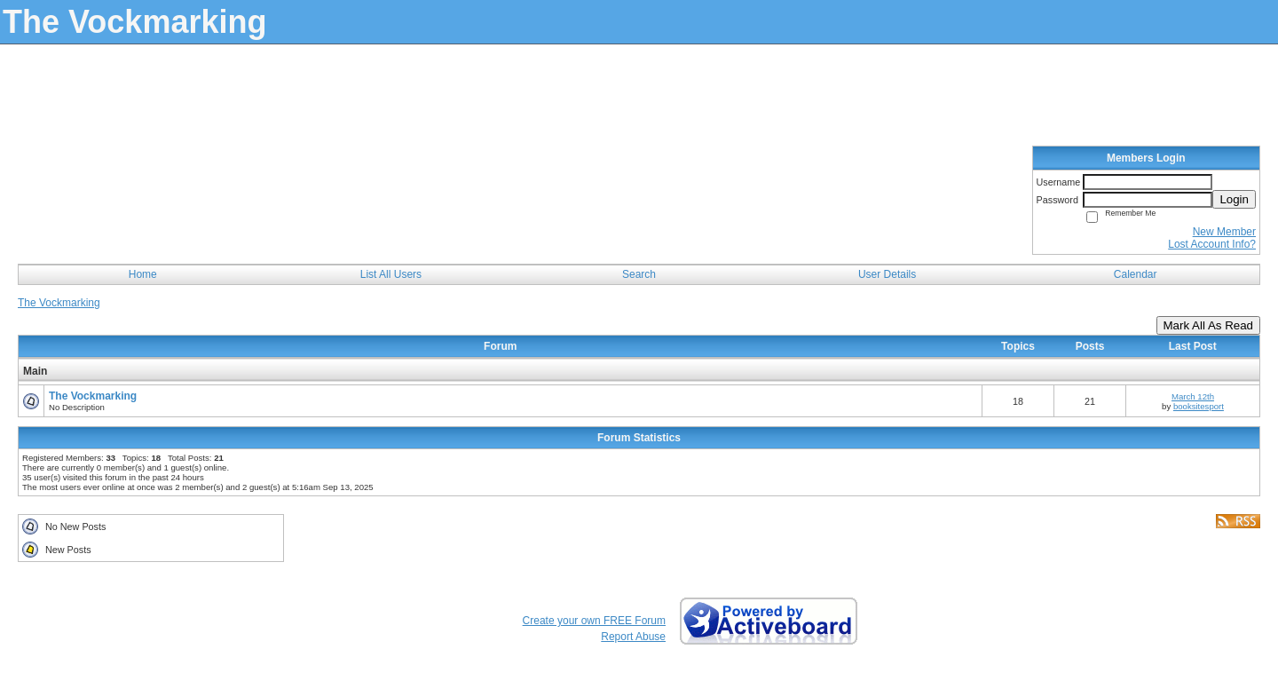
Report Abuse (633, 636)
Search (639, 274)
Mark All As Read (1208, 325)
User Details (887, 274)
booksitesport (1198, 406)
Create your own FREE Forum (594, 620)
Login (1234, 199)
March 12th (1193, 396)
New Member (1224, 232)
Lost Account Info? (1212, 244)
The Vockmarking (59, 303)
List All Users (391, 274)
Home (143, 274)
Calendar (1135, 274)
